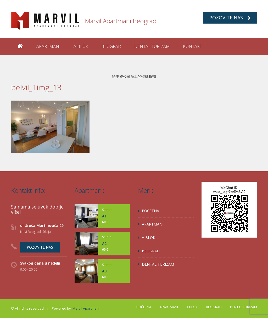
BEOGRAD (111, 46)
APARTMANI (48, 46)
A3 (104, 270)
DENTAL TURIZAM (152, 46)
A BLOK (81, 46)
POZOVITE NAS (229, 17)
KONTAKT (192, 46)
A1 (104, 215)
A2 (104, 243)
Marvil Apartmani (85, 308)
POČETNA (150, 210)
